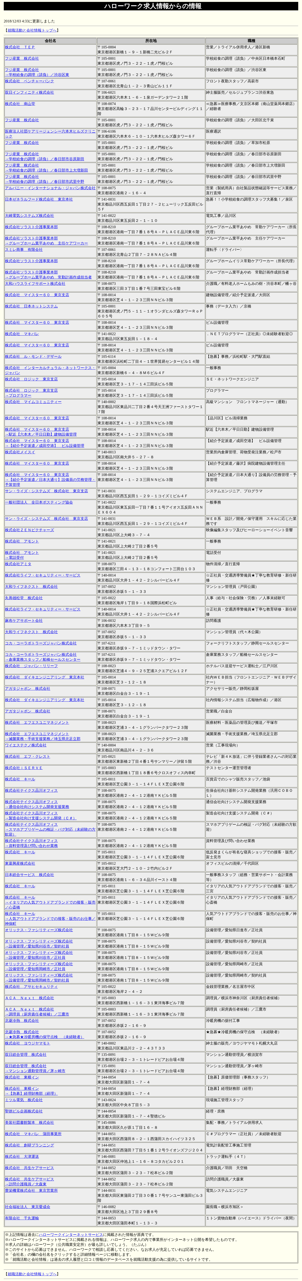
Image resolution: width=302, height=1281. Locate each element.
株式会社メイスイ (20, 452)
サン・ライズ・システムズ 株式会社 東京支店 (46, 491)
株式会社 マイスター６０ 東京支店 (37, 295)
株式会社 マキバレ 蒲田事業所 (33, 1134)
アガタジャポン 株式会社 (27, 689)
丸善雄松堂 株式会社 (24, 598)
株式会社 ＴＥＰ (20, 47)
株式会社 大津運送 (22, 1157)
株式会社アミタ (18, 564)
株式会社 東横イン (22, 1077)
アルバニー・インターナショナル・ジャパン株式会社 (50, 188)
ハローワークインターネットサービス (71, 1235)
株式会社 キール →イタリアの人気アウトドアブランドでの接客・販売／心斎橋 (50, 902)
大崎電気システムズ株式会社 (29, 216)
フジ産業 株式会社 (22, 58)
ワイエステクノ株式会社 (25, 745)
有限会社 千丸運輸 (22, 1218)
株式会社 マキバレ (22, 334)
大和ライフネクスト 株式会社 (31, 587)
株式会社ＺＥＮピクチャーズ (29, 530)
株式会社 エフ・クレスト (27, 756)
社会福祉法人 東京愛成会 (27, 1207)
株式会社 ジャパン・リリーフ (31, 666)
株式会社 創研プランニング (29, 1145)
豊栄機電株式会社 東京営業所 (31, 1190)
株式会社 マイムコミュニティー (33, 402)
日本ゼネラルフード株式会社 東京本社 (39, 199)
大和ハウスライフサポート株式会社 (35, 284)
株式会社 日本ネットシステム (31, 306)
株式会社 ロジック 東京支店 (31, 379)
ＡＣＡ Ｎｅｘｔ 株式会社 (29, 998)
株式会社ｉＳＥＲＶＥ (24, 768)
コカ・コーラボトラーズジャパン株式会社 (41, 643)
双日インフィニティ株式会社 (29, 92)
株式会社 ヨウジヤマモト (27, 1043)
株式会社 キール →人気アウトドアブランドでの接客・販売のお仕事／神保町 (50, 919)
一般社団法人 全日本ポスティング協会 (39, 502)
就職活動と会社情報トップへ (32, 30)
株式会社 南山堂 (20, 104)
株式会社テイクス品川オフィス (31, 790)
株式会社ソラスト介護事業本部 (31, 227)
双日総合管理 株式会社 (25, 1055)
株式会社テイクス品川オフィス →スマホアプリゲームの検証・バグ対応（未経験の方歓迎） (50, 829)
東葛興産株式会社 (20, 863)
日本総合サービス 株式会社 (29, 875)
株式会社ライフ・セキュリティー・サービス (42, 575)
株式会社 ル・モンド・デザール (33, 356)
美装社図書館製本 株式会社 (29, 1123)
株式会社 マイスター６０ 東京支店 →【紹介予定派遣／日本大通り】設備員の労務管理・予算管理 (50, 480)
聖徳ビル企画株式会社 (24, 1111)
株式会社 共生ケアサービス (29, 1168)
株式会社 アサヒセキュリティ (31, 987)
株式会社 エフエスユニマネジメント (37, 723)
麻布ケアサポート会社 (24, 621)
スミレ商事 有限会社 (24, 250)
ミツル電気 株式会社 (24, 1100)
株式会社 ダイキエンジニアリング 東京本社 (44, 677)
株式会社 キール (20, 779)
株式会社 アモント (22, 541)
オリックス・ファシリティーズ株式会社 (39, 930)
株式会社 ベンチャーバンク (29, 81)
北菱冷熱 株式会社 (22, 1021)
